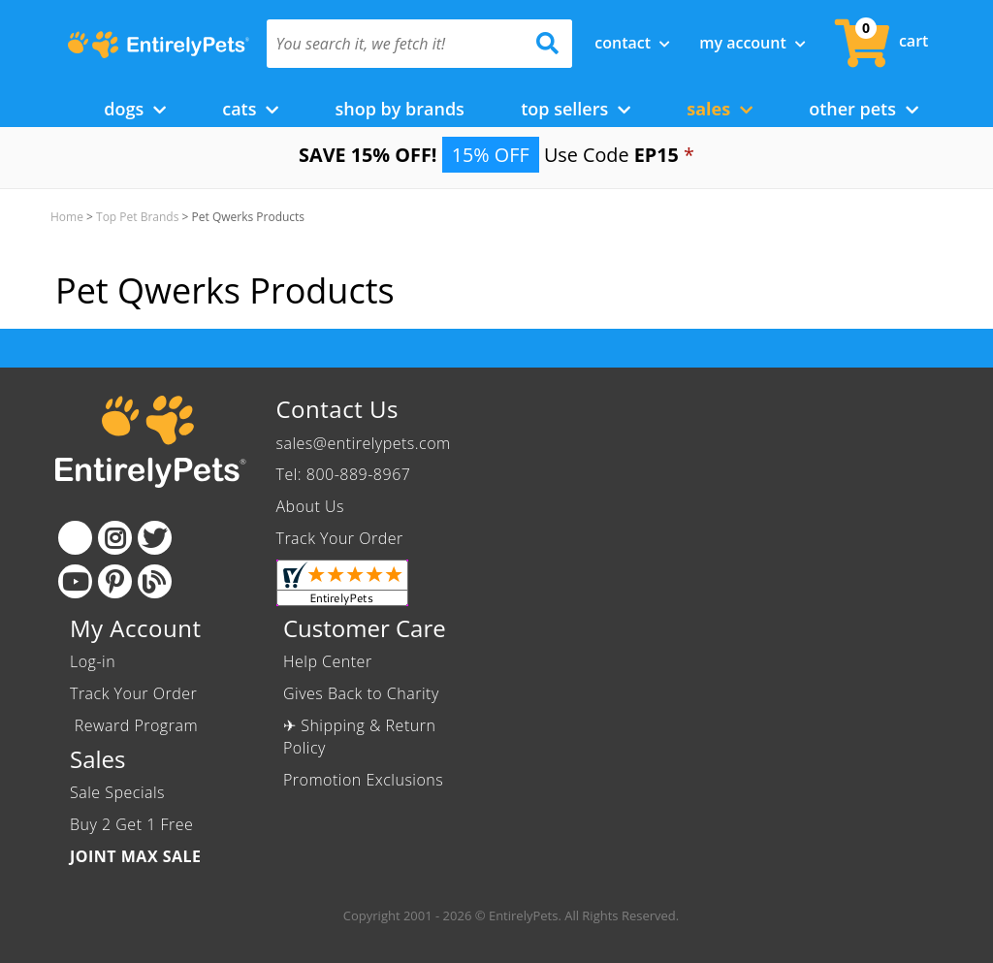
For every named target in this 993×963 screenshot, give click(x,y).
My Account (752, 42)
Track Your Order (339, 538)
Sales (720, 108)
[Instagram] (115, 538)
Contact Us (337, 409)
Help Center (327, 661)
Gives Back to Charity (361, 693)
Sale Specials (117, 792)
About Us (310, 506)
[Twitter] (155, 538)
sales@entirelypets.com (363, 443)
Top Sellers (575, 108)
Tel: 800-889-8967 (343, 474)
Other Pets (863, 108)
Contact (632, 42)
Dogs (135, 108)
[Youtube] (75, 581)
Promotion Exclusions (363, 779)
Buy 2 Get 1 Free (131, 824)
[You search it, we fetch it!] (397, 43)
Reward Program (136, 725)
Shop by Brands (399, 108)
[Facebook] (75, 538)
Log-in (92, 661)
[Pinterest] (115, 581)
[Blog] (155, 581)
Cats (250, 108)
